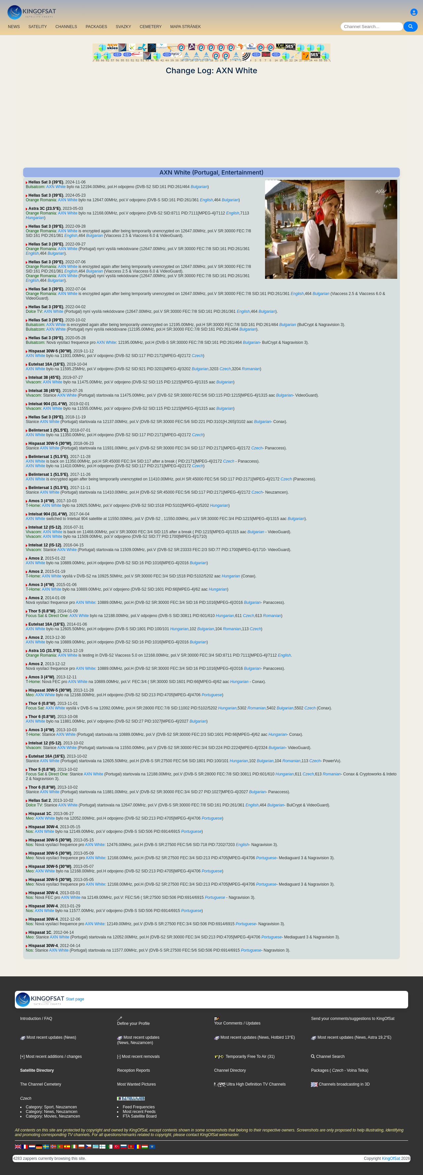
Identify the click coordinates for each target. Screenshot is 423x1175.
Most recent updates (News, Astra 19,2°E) (351, 1037)
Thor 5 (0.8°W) (41, 611)
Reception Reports (133, 1070)
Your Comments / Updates (237, 1021)
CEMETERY (151, 26)
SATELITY (37, 26)
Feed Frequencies (139, 1107)
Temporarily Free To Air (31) (244, 1056)
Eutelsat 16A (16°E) (46, 364)
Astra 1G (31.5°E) (44, 650)
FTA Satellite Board (140, 1116)
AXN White (56, 186)
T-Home (33, 505)
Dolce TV (34, 311)
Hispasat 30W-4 (43, 827)
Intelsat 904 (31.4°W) (47, 404)
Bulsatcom (35, 186)
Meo (29, 695)
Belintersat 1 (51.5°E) (48, 430)
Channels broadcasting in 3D (340, 1084)
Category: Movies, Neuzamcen (53, 1116)
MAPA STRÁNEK (185, 26)
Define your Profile (133, 1021)
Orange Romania (41, 200)
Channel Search (327, 1056)
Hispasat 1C (39, 813)
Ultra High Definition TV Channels (250, 1084)
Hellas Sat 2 (39, 800)
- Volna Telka (355, 1070)
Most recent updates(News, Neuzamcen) (138, 1040)
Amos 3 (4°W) (41, 501)
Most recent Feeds (139, 1111)
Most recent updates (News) (48, 1037)
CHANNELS (66, 26)
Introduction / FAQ (36, 1018)
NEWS (14, 26)
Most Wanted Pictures (136, 1084)
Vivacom (33, 382)
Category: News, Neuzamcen (51, 1111)
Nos (29, 831)
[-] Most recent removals (138, 1056)
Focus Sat (35, 615)
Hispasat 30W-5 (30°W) (49, 351)
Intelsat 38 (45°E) (44, 377)
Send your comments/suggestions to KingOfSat (352, 1018)
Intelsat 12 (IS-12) (44, 527)
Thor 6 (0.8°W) (41, 703)
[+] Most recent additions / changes (51, 1056)
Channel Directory (230, 1070)
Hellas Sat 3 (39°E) (45, 182)
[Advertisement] (211, 121)
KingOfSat (391, 1158)
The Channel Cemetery (40, 1084)
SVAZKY (123, 26)
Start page (49, 999)
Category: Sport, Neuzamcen (51, 1107)
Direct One (58, 615)
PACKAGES (96, 26)
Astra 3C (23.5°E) (44, 208)
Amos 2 (35, 558)
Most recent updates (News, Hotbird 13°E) (254, 1037)
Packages (319, 1070)
